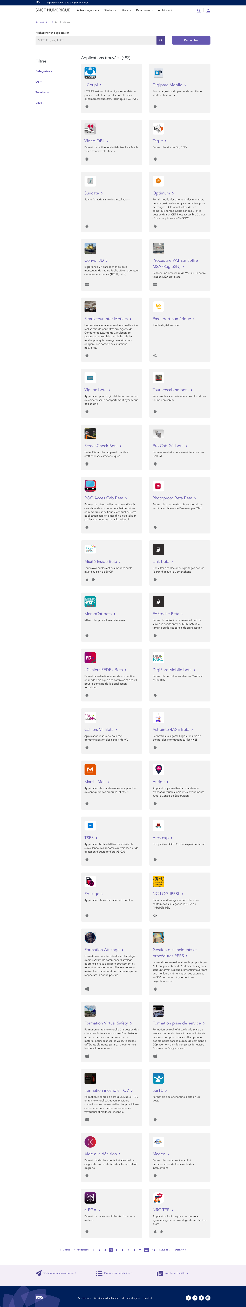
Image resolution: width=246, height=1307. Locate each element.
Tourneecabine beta (171, 389)
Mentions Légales (131, 1298)
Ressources (144, 10)
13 (153, 1250)
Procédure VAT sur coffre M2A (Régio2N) (175, 263)
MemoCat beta (98, 613)
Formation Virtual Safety (106, 1023)
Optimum (162, 193)
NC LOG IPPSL (167, 893)
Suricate (92, 193)
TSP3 (89, 837)
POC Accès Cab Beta (104, 498)
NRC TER (162, 1209)
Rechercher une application (53, 32)
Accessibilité (84, 1298)
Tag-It (158, 140)
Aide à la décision (101, 1153)
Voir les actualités (172, 1273)
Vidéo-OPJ (95, 140)
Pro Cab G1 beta (169, 445)
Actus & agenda (88, 10)
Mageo (160, 1153)
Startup (110, 10)
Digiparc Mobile (168, 84)
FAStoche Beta (166, 613)
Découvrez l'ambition (114, 1273)
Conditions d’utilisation (106, 1298)
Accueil (40, 22)
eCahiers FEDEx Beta (104, 669)
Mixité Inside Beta (101, 561)
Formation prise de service (177, 1023)
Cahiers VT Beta (99, 729)
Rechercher (191, 40)
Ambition (165, 10)
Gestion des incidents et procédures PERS (175, 952)
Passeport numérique (172, 318)
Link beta (161, 561)
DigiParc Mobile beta (173, 669)
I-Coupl (91, 84)
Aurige (159, 781)
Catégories (43, 71)
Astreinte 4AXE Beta (171, 729)
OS (37, 81)
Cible (39, 103)
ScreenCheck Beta (101, 445)
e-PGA (91, 1209)
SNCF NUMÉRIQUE (53, 10)
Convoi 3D (94, 260)
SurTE (158, 1090)
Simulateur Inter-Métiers (106, 318)
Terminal (41, 92)
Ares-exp (161, 837)
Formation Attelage (102, 949)
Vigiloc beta (96, 389)
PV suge (92, 893)
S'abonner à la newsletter (56, 1273)
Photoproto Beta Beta (173, 498)
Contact (148, 1298)
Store (126, 10)
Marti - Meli (95, 781)
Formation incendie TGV (107, 1090)
